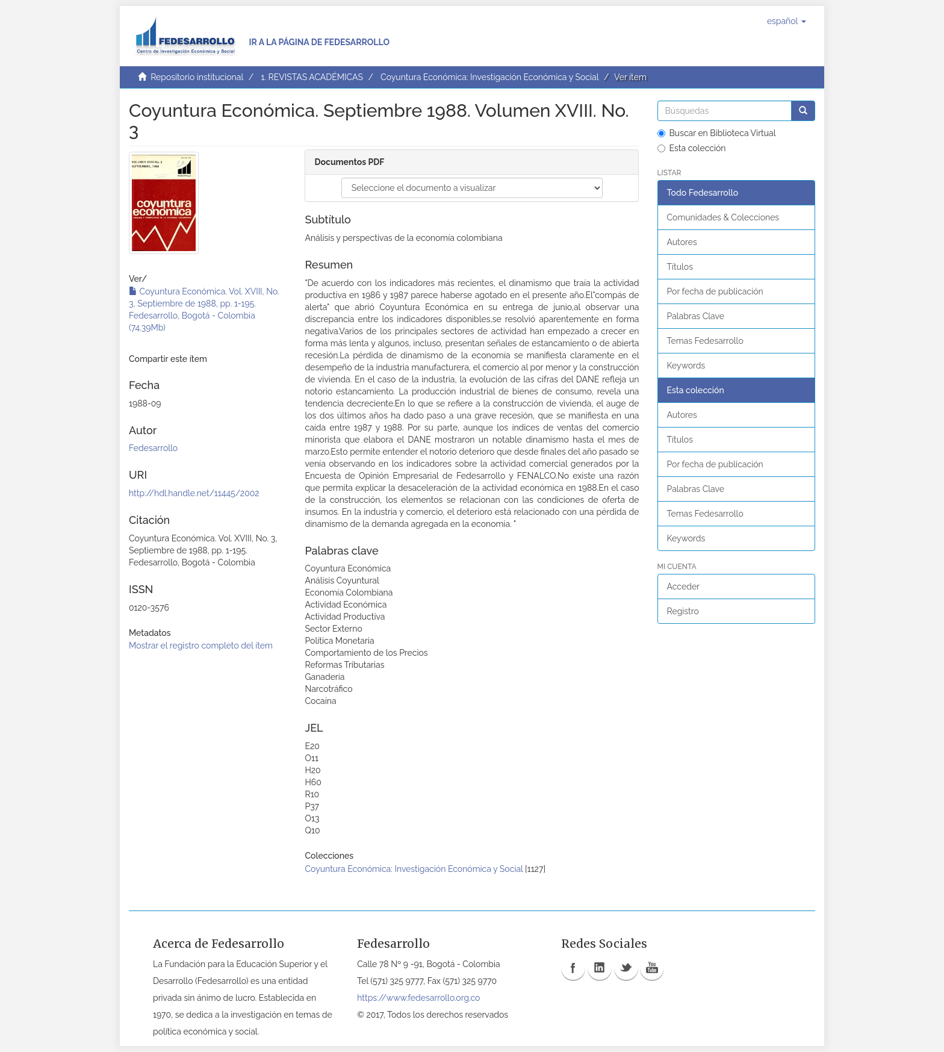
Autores (682, 242)
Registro (683, 611)
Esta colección (691, 148)
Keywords (686, 365)
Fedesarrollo (153, 448)
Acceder (683, 586)
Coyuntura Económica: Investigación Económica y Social (489, 77)
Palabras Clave (695, 316)
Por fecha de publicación (715, 291)
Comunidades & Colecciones (723, 217)
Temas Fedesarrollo (705, 341)
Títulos (680, 267)
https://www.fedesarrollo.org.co (418, 998)
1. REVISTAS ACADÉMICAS (311, 77)
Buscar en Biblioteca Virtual (716, 133)
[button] (786, 21)
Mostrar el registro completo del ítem (201, 645)
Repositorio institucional (197, 77)
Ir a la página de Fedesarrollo (319, 42)
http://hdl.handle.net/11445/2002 (194, 493)
